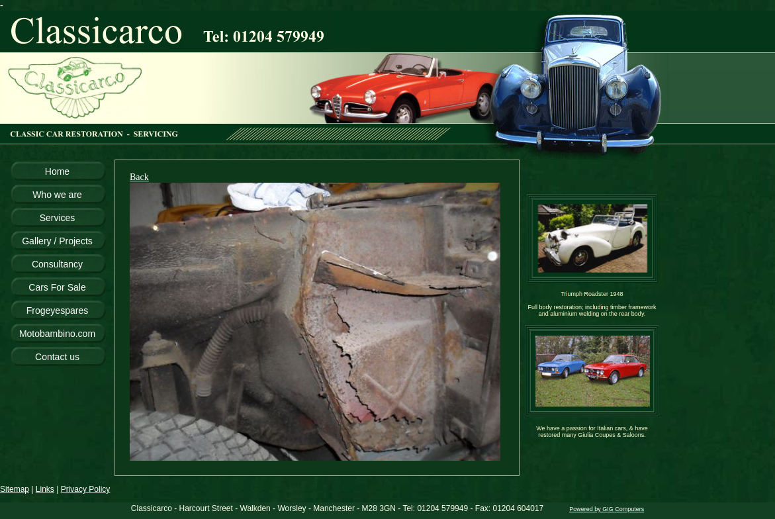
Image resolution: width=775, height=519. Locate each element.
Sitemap (14, 489)
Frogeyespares (57, 310)
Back (139, 177)
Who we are (57, 194)
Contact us (57, 357)
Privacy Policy (86, 489)
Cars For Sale (56, 287)
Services (57, 217)
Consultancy (57, 264)
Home (57, 171)
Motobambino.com (57, 333)
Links (45, 489)
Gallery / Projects (57, 241)
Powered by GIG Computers (606, 509)
